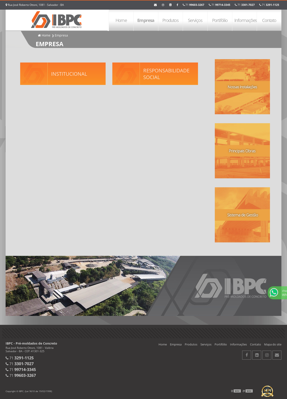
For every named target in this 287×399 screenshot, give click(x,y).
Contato (269, 20)
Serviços (195, 20)
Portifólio (220, 20)
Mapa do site (272, 344)
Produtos (170, 20)
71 (269, 5)
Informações (245, 20)
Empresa (145, 20)
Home (121, 20)
